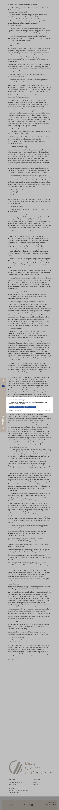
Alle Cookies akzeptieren (30, 406)
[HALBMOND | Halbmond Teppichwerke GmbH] (3, 381)
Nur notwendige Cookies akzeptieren (16, 406)
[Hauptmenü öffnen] (3, 385)
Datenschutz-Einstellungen (15, 410)
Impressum (40, 410)
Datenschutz (47, 410)
